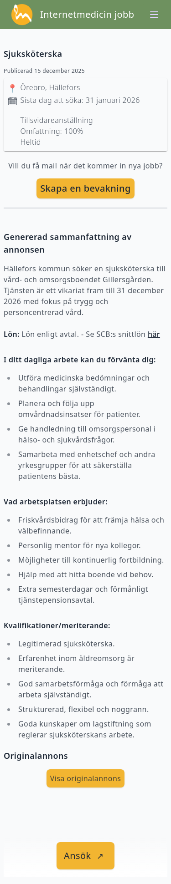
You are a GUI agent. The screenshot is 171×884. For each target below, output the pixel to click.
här (154, 334)
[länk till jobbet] (85, 855)
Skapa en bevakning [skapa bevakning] (85, 188)
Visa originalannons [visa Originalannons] (85, 778)
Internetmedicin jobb (87, 14)
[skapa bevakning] (85, 188)
